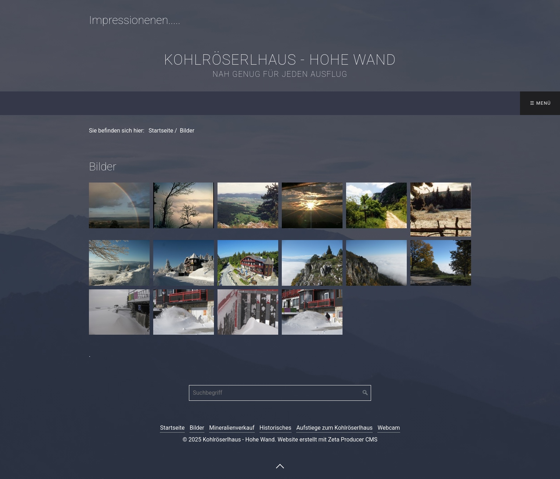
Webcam (389, 427)
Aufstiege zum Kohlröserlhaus (334, 427)
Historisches (275, 427)
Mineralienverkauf (232, 427)
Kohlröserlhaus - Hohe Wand (280, 59)
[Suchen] (365, 393)
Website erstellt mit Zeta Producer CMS (328, 439)
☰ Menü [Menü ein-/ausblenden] (540, 103)
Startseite (161, 130)
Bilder (197, 427)
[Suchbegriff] (280, 393)
